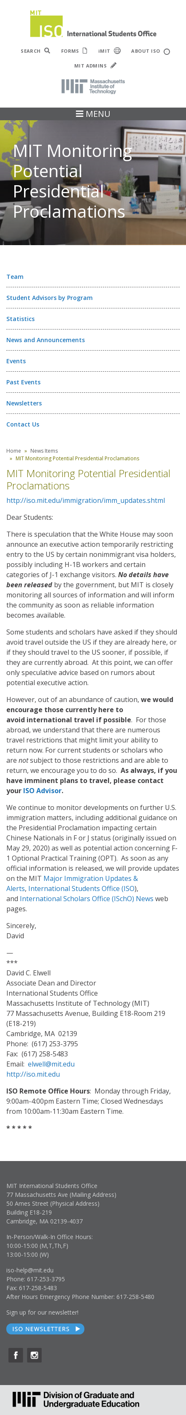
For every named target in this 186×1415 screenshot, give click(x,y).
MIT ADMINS (95, 65)
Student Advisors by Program (49, 298)
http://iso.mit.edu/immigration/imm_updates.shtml (85, 500)
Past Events (23, 382)
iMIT (109, 50)
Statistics (20, 319)
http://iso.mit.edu (33, 1074)
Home (13, 450)
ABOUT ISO (150, 51)
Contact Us (22, 424)
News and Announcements (45, 340)
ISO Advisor (42, 790)
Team (15, 277)
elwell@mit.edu (51, 1064)
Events (16, 361)
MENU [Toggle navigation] (93, 113)
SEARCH (36, 51)
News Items (44, 450)
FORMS (74, 51)
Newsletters (24, 403)
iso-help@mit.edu (30, 1270)
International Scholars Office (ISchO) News (87, 898)
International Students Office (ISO (81, 888)
